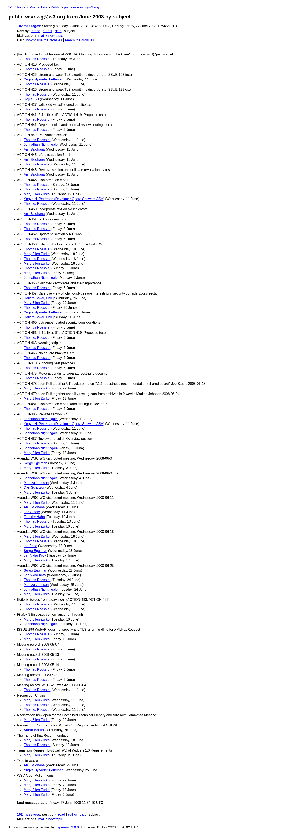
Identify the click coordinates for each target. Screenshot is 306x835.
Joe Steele (32, 512)
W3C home (17, 7)
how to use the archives (44, 40)
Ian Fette (30, 546)
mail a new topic (50, 35)
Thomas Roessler (37, 59)
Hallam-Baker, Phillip (39, 298)
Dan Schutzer (34, 487)
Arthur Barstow (35, 730)
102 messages (28, 26)
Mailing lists (38, 7)
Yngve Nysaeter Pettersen (44, 79)
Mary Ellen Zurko (37, 194)
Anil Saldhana (34, 149)
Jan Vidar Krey (35, 555)
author (47, 31)
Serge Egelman (35, 463)
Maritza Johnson (36, 483)
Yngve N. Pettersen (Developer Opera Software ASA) (64, 199)
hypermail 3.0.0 (67, 827)
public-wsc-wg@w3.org (81, 7)
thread (35, 31)
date (58, 31)
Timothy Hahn (34, 517)
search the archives (79, 40)
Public (55, 7)
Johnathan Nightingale (41, 144)
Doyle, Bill (31, 99)
